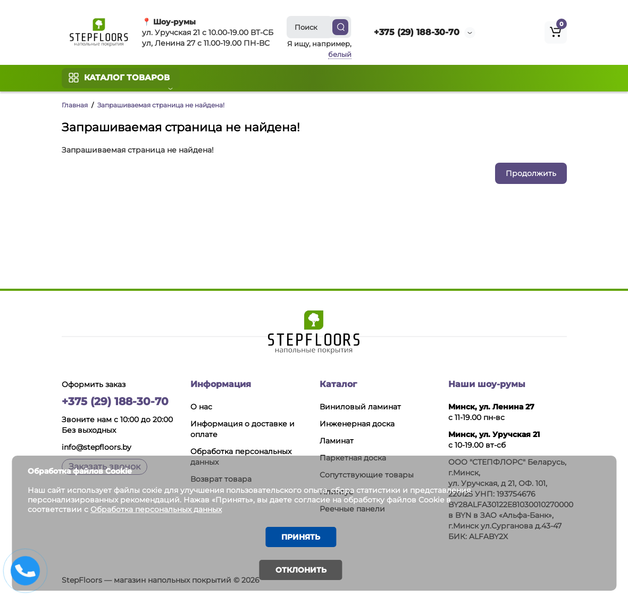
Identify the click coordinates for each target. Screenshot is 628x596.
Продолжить (531, 173)
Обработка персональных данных (157, 508)
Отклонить (300, 570)
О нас (201, 407)
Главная (75, 105)
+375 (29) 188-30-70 (416, 32)
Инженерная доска (357, 424)
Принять (300, 536)
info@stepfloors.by (96, 447)
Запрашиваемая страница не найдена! (160, 105)
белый (339, 54)
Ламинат (337, 441)
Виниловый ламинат (360, 407)
